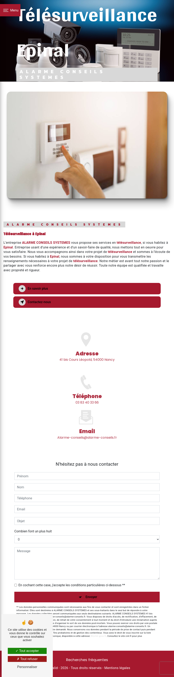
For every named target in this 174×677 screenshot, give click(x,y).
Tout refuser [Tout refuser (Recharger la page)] (27, 659)
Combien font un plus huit (33, 531)
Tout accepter (27, 651)
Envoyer (91, 597)
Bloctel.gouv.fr (98, 636)
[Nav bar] (10, 10)
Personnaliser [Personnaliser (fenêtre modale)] (27, 667)
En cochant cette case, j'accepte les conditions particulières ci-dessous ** (71, 585)
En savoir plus (33, 288)
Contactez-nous (35, 302)
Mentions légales (117, 668)
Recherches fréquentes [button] (87, 659)
